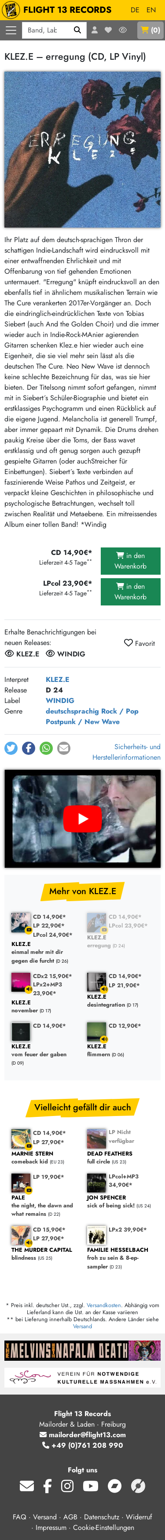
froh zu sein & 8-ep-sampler (120, 1258)
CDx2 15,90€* (52, 976)
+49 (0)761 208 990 (82, 1445)
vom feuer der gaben (44, 1050)
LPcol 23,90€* (128, 925)
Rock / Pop (120, 711)
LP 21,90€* (124, 985)
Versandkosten (104, 1305)
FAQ (19, 1517)
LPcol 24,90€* (53, 935)
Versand (82, 1326)
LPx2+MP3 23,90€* (47, 988)
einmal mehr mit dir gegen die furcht (44, 952)
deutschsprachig (72, 711)
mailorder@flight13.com (83, 1435)
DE (135, 10)
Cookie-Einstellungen (103, 1527)
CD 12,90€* (125, 1026)
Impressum (51, 1527)
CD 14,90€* (49, 917)
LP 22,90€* (49, 925)
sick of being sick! (120, 1202)
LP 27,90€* (48, 1142)
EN (151, 10)
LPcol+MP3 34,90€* (124, 1180)
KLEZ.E (58, 679)
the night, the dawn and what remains (44, 1206)
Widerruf (139, 1517)
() (150, 30)
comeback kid (44, 1158)
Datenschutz (101, 1517)
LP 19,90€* (48, 1177)
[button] (11, 748)
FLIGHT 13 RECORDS (59, 10)
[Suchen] (78, 30)
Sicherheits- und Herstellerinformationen (126, 752)
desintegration (120, 1001)
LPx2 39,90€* (128, 1229)
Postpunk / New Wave (83, 722)
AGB (70, 1517)
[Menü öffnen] (11, 30)
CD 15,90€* (49, 1229)
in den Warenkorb (130, 561)
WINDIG (60, 701)
